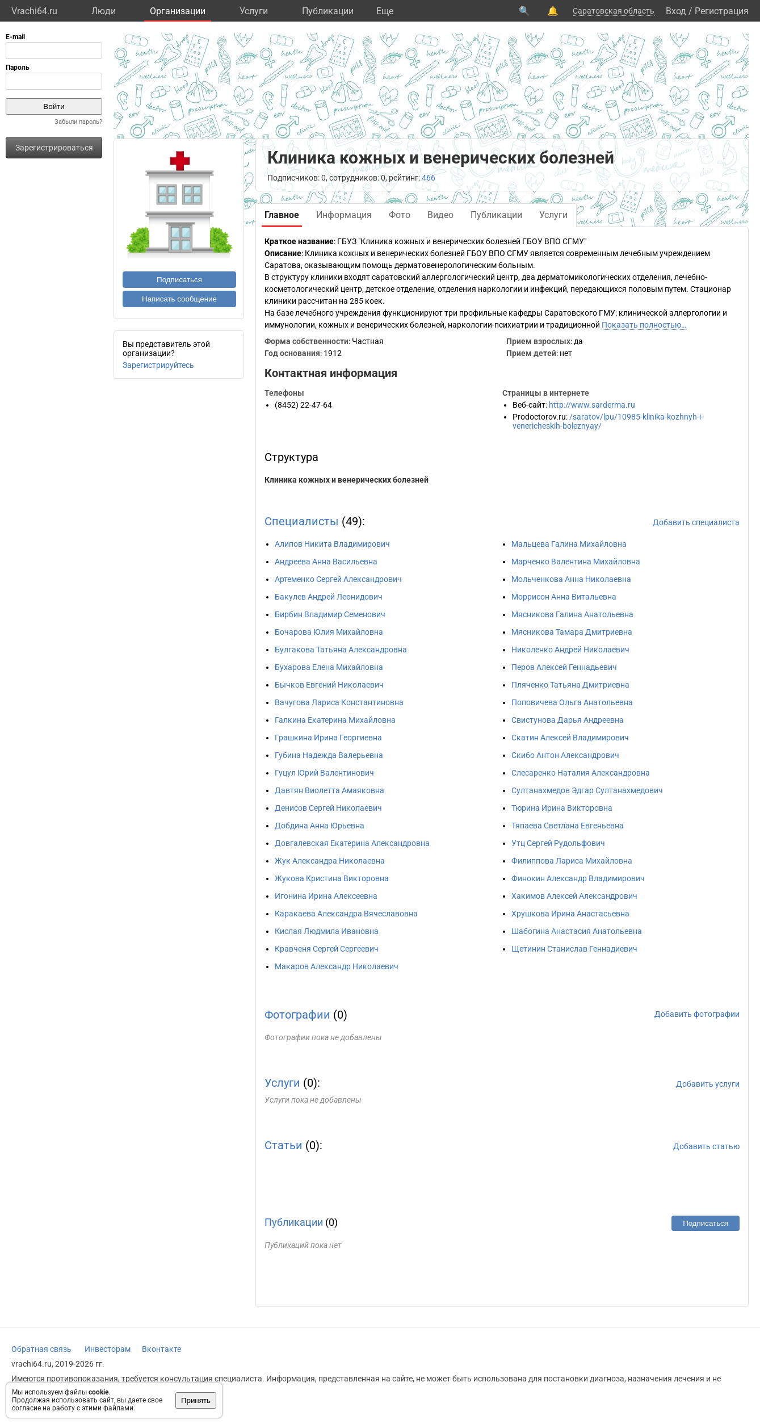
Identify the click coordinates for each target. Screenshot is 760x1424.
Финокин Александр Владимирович (578, 878)
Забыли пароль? (78, 121)
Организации (177, 11)
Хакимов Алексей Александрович (574, 896)
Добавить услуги (708, 1083)
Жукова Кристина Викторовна (332, 878)
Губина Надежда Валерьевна (329, 755)
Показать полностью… (644, 324)
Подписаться (179, 279)
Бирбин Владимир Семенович (330, 614)
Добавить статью (706, 1146)
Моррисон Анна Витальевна (563, 596)
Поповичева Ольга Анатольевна (572, 702)
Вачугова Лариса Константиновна (339, 702)
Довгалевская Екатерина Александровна (352, 843)
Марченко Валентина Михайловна (575, 561)
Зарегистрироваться (54, 147)
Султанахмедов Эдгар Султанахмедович (587, 790)
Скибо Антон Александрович (565, 755)
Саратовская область (613, 10)
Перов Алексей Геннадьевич (564, 667)
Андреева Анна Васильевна (326, 561)
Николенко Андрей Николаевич (570, 649)
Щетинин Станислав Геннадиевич (574, 948)
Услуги (254, 11)
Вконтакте (161, 1349)
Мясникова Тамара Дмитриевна (571, 631)
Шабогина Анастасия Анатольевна (576, 931)
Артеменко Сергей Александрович (338, 579)
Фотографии (297, 1014)
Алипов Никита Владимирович (332, 543)
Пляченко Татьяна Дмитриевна (570, 684)
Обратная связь (41, 1349)
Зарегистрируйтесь (158, 365)
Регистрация (722, 11)
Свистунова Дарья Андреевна (567, 719)
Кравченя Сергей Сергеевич (327, 948)
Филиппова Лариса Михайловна (571, 860)
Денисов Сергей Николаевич (328, 807)
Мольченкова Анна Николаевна (571, 579)
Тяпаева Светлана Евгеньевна (567, 825)
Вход (676, 11)
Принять (196, 1400)
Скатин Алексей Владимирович (570, 737)
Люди (103, 11)
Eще (384, 11)
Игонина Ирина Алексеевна (326, 896)
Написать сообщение (179, 299)
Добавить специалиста (696, 522)
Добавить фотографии (697, 1014)
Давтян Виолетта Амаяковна (329, 790)
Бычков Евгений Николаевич (329, 684)
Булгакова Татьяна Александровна (341, 649)
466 (428, 177)
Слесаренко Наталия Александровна (580, 772)
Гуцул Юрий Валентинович (324, 772)
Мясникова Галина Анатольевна (572, 614)
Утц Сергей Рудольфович (558, 843)
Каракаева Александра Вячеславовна (346, 913)
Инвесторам (108, 1349)
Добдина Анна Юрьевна (319, 825)
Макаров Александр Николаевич (336, 966)
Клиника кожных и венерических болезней (346, 479)
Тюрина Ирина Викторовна (561, 807)
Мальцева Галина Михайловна (569, 543)
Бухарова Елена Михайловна (329, 667)
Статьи (283, 1145)
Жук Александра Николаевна (330, 860)
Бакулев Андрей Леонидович (329, 596)
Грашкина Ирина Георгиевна (328, 737)
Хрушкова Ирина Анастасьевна (570, 913)
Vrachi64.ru (34, 11)
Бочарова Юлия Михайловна (329, 631)
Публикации (328, 11)
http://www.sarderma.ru (592, 404)
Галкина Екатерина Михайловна (335, 719)
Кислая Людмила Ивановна (327, 931)
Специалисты (301, 521)
